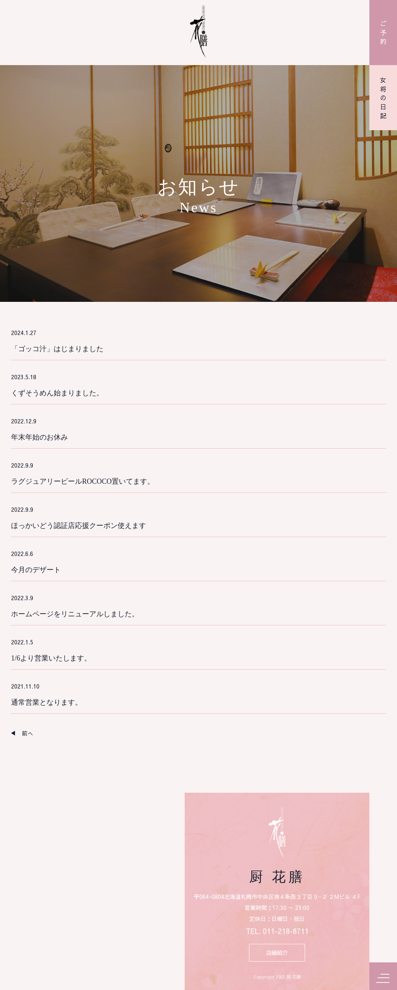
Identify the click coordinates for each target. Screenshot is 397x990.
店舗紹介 (277, 953)
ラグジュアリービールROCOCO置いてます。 (82, 481)
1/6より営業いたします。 (51, 658)
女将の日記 (383, 97)
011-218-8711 (286, 931)
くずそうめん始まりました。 (57, 393)
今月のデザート (36, 570)
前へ (27, 733)
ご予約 (383, 32)
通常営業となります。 (46, 702)
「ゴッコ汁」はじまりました (57, 349)
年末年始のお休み (39, 437)
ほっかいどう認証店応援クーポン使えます (78, 526)
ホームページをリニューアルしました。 (75, 614)
